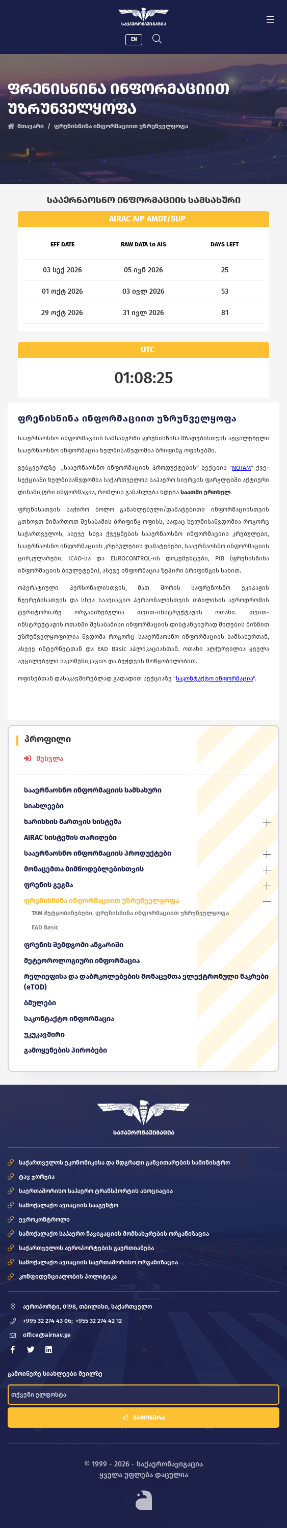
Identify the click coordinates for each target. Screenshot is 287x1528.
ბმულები (40, 1003)
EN (134, 39)
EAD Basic (45, 927)
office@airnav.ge (47, 1335)
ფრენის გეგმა (48, 885)
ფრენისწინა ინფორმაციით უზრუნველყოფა (101, 900)
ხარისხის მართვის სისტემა (72, 821)
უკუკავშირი (44, 1034)
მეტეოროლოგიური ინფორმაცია (82, 960)
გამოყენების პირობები (65, 1050)
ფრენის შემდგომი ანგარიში (73, 945)
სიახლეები (44, 806)
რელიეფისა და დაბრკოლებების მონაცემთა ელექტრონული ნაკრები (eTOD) (146, 982)
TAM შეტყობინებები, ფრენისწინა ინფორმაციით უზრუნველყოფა (130, 913)
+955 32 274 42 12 (98, 1320)
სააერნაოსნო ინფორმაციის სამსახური (93, 790)
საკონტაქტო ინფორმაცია (69, 1018)
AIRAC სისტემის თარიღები (70, 837)
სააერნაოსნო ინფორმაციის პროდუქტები (97, 853)
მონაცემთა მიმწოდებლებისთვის (84, 869)
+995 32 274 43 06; (48, 1320)
